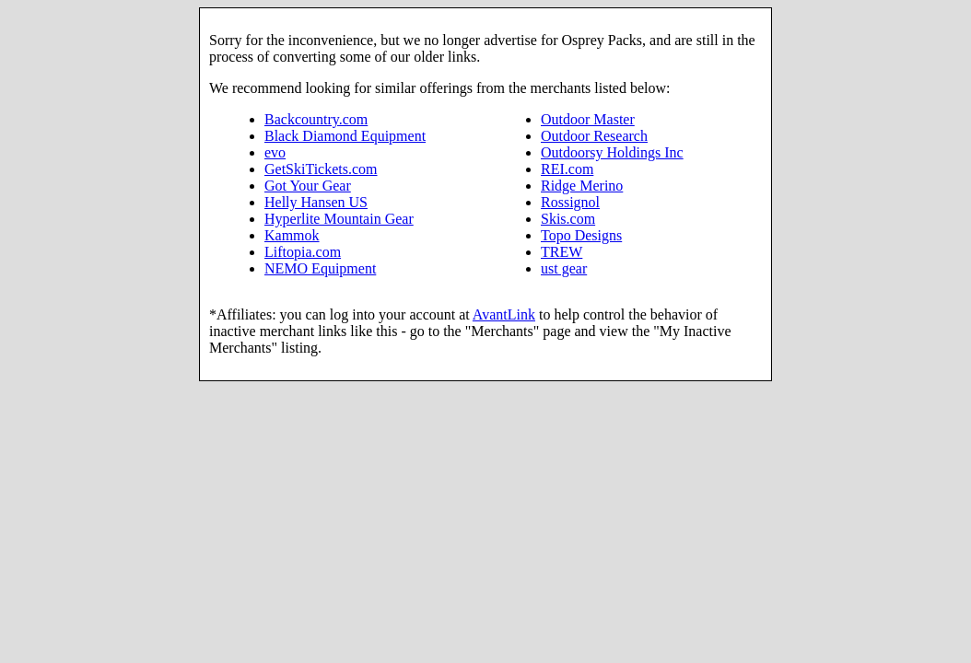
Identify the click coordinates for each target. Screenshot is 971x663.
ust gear (564, 268)
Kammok (292, 235)
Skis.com (568, 219)
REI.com (567, 169)
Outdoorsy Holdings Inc (612, 152)
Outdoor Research (594, 136)
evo (275, 152)
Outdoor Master (588, 119)
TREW (561, 252)
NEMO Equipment (320, 268)
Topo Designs (581, 235)
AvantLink (504, 314)
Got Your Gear (307, 185)
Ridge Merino (582, 185)
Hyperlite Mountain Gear (339, 219)
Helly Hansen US (316, 202)
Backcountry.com (316, 119)
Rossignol (570, 202)
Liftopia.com (302, 252)
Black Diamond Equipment (345, 136)
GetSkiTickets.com (321, 169)
